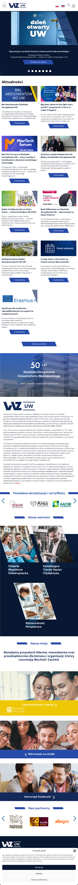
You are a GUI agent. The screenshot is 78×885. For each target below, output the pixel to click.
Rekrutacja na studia (39, 754)
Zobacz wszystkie (39, 344)
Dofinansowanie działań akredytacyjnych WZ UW (14, 260)
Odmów (39, 873)
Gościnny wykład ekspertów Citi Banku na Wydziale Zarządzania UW (58, 156)
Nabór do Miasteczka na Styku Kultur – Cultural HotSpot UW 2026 (19, 210)
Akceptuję (39, 867)
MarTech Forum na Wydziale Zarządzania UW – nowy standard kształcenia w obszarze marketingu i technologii (19, 158)
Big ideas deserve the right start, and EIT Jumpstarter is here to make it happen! (57, 107)
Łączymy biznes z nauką (37, 704)
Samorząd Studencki (40, 796)
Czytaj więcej (19, 123)
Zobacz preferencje (39, 880)
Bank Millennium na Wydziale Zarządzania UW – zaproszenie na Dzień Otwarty (57, 212)
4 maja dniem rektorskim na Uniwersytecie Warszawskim (55, 260)
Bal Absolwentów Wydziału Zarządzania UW (15, 106)
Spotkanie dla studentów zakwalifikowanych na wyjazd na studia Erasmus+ (17, 311)
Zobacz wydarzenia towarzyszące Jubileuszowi (39, 384)
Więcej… (18, 483)
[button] (75, 851)
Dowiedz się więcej (38, 62)
